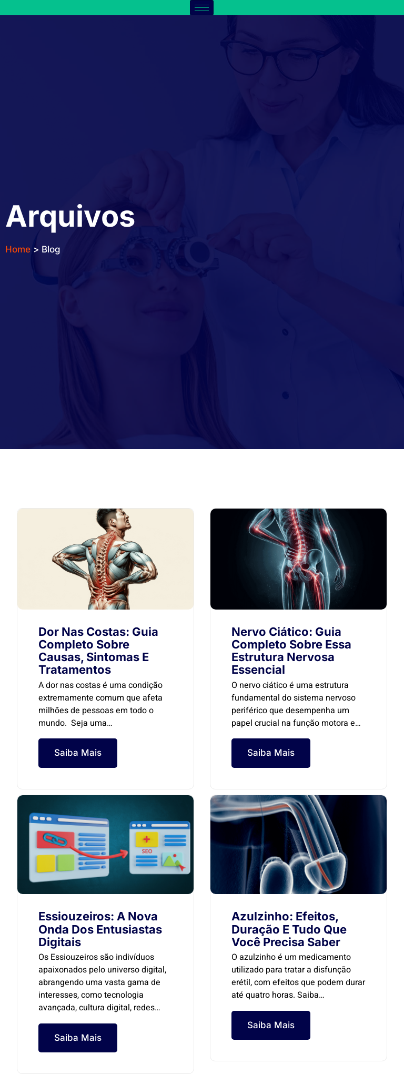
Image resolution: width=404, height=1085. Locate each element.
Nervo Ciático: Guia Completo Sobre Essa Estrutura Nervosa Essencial (291, 651)
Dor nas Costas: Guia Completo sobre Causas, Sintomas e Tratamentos (98, 651)
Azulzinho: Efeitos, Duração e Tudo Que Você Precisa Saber (289, 928)
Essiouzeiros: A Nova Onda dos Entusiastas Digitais (100, 928)
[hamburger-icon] (202, 7)
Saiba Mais (78, 752)
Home (18, 249)
